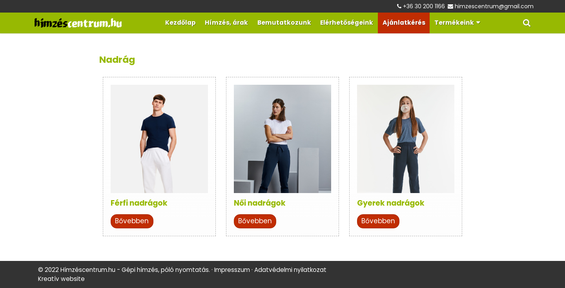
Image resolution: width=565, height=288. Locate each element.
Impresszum (232, 270)
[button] (527, 23)
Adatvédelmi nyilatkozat (290, 270)
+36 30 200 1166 (424, 6)
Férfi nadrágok (139, 203)
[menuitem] (180, 23)
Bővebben (132, 221)
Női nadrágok (260, 203)
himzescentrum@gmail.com (494, 6)
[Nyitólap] (78, 23)
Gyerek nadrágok (391, 203)
